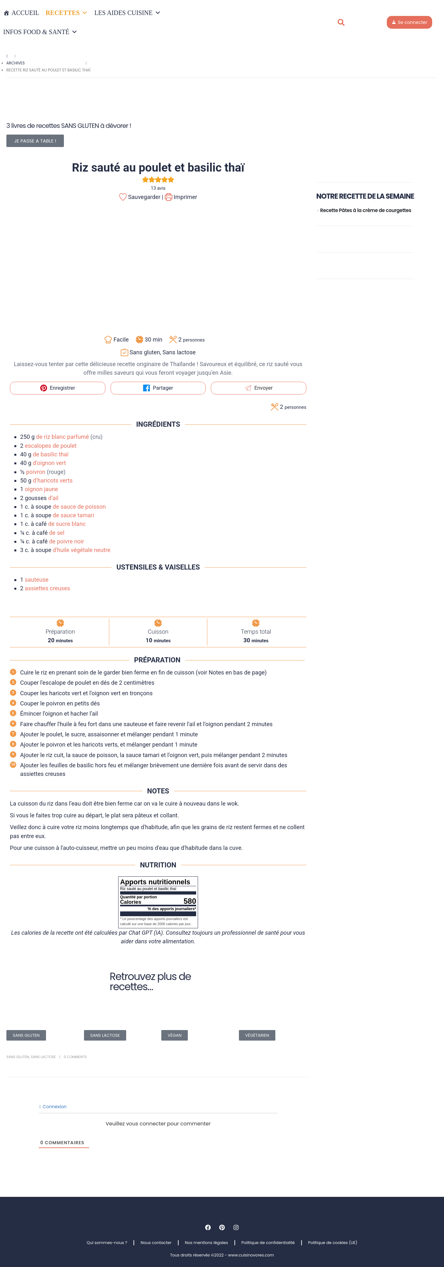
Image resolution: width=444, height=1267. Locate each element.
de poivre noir (66, 541)
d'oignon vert (49, 463)
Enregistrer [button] (57, 388)
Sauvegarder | (141, 197)
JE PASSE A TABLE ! (35, 140)
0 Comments (75, 1056)
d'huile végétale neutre (81, 550)
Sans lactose (43, 1056)
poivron (35, 471)
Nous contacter (156, 1242)
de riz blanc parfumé (62, 436)
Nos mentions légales (206, 1242)
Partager (158, 388)
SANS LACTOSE (105, 1035)
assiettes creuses (47, 588)
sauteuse (37, 579)
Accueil (25, 12)
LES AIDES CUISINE (127, 12)
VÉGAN (174, 1035)
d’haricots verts (53, 480)
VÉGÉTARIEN (257, 1035)
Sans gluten (17, 1056)
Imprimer (181, 197)
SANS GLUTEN (26, 1035)
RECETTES (67, 12)
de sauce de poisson (79, 506)
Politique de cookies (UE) (332, 1242)
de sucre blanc (67, 523)
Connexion (52, 1106)
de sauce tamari (73, 515)
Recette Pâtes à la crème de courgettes (365, 210)
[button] (341, 22)
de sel (57, 532)
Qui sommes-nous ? (107, 1242)
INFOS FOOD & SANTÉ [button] (40, 31)
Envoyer (259, 388)
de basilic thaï (51, 454)
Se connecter (412, 22)
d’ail (53, 498)
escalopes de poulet (51, 445)
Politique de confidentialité (268, 1242)
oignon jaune (41, 489)
